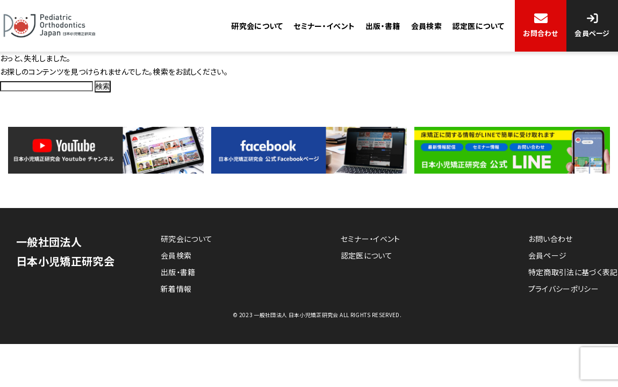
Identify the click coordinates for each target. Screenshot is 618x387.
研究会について (256, 25)
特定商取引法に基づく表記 (573, 272)
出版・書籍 (382, 25)
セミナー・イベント (324, 25)
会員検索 (426, 25)
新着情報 (176, 289)
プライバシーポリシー (563, 289)
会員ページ (592, 33)
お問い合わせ (550, 238)
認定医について (478, 25)
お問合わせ (540, 33)
